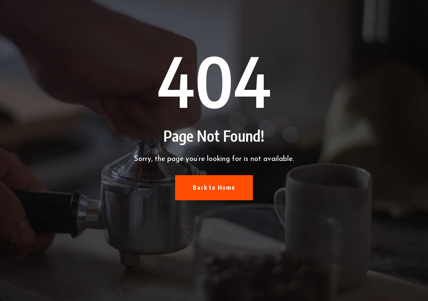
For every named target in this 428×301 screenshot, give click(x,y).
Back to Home (214, 187)
